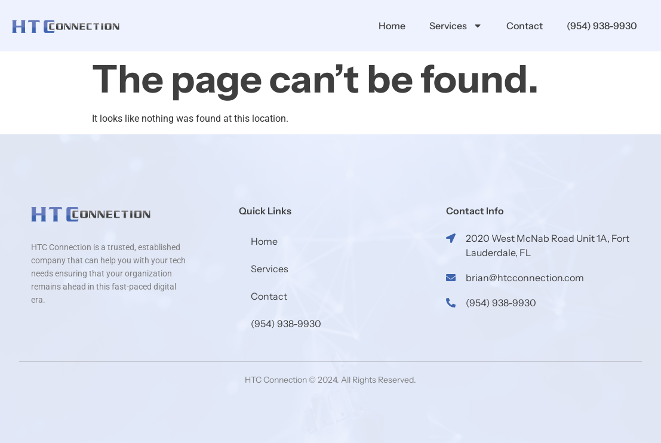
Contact (524, 26)
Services (455, 25)
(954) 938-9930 (602, 26)
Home (392, 26)
